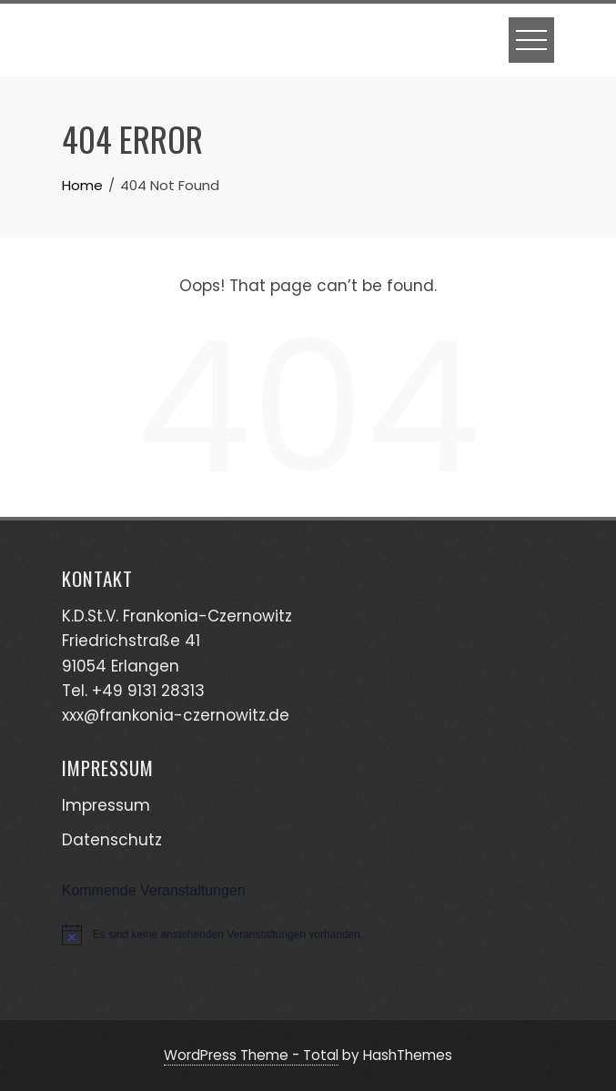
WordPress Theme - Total (251, 1055)
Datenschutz (112, 840)
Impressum (106, 805)
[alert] (308, 934)
